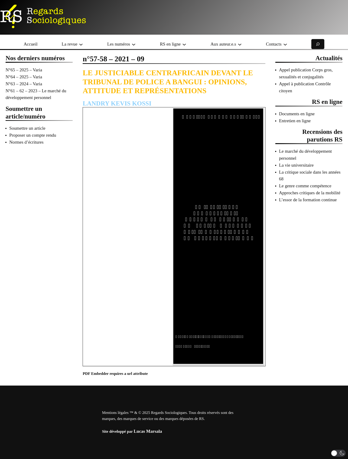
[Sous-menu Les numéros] (134, 44)
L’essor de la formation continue (308, 199)
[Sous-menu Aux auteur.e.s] (240, 44)
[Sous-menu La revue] (81, 44)
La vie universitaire (296, 165)
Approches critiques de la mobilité (309, 192)
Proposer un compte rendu (32, 135)
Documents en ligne (297, 113)
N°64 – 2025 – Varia (24, 76)
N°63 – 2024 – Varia (24, 83)
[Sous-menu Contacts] (285, 44)
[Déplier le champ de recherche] (317, 44)
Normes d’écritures (26, 142)
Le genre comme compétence (305, 185)
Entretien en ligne (295, 120)
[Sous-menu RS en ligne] (184, 44)
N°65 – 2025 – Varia (24, 69)
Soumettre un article (27, 128)
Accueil (31, 44)
